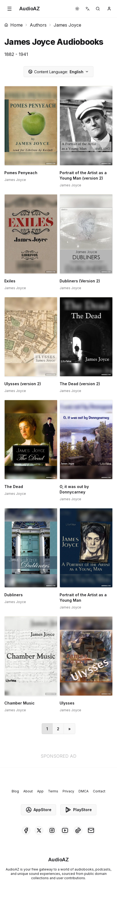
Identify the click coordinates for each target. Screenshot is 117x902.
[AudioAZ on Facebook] (26, 830)
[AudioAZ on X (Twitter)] (39, 830)
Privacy (68, 791)
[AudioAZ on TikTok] (78, 830)
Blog (15, 791)
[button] (9, 8)
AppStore (38, 810)
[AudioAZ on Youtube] (65, 830)
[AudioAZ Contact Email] (91, 830)
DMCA (84, 791)
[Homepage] (29, 8)
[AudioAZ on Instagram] (52, 830)
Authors (38, 25)
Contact (99, 791)
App (40, 791)
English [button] (58, 72)
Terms (53, 791)
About (28, 791)
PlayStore (78, 810)
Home (13, 25)
